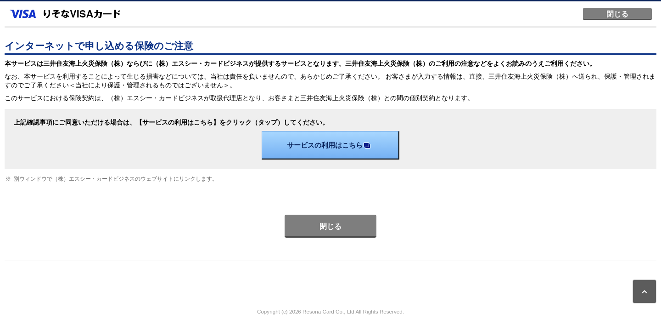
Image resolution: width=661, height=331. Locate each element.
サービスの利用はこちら (330, 145)
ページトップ (644, 291)
